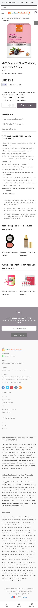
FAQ (3, 406)
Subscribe (18, 335)
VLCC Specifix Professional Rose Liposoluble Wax (17, 291)
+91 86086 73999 (9, 356)
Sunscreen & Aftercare (14, 18)
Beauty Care (5, 20)
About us (4, 396)
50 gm (4, 84)
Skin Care (26, 18)
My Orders (5, 429)
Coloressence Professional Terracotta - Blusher (16, 252)
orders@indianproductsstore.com (12, 363)
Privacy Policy (6, 412)
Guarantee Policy (7, 402)
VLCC (8, 70)
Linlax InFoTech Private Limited (22, 591)
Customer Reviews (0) (12, 119)
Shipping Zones (9, 129)
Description (7, 114)
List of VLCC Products (12, 124)
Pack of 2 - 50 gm (15, 84)
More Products (7, 229)
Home (3, 18)
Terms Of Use (6, 399)
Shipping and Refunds (9, 409)
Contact (4, 425)
